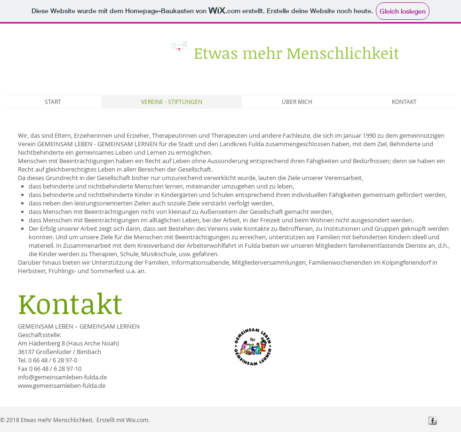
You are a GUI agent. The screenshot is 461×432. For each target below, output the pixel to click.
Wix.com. (138, 420)
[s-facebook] (432, 420)
